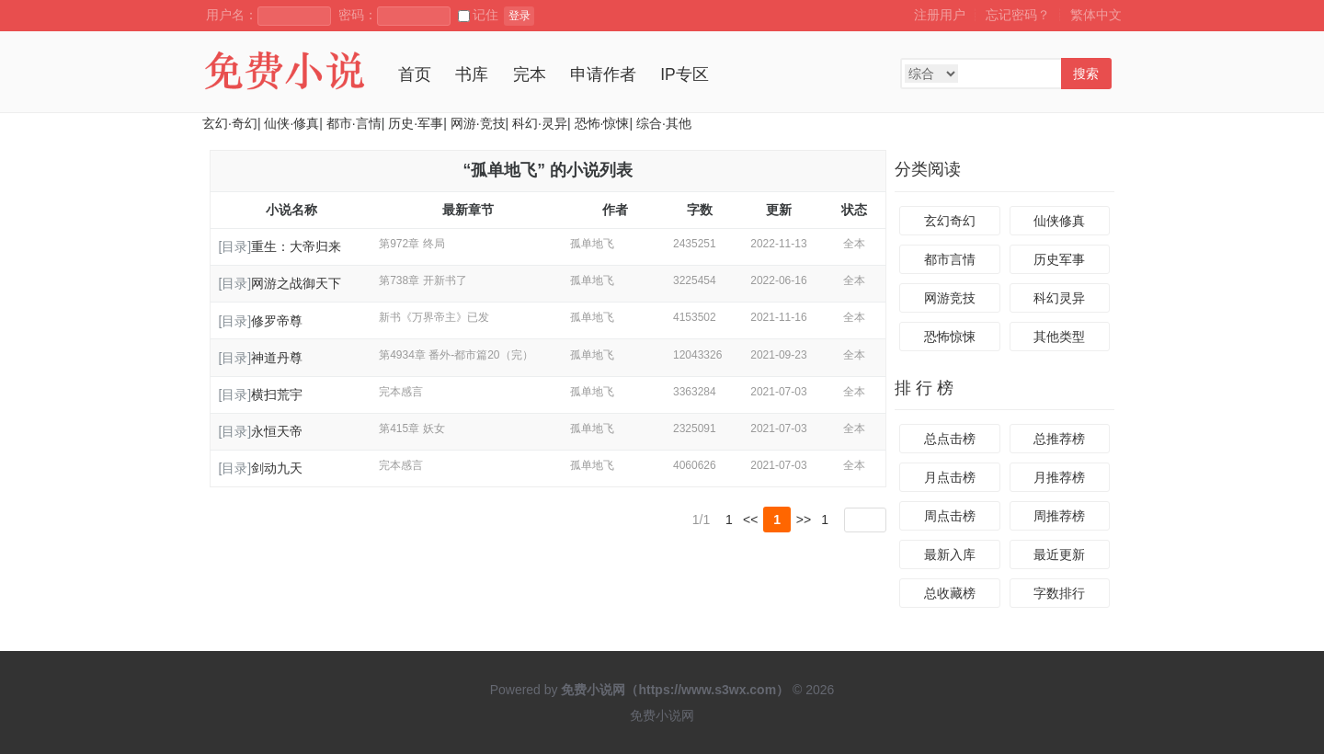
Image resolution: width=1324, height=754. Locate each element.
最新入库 (950, 554)
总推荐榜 (1059, 438)
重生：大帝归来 (296, 246)
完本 (529, 74)
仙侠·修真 (291, 123)
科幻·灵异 (539, 123)
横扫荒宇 (276, 394)
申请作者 (603, 74)
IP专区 (684, 74)
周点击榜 (950, 515)
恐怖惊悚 (950, 336)
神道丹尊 (276, 357)
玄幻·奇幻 (229, 123)
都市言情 (950, 259)
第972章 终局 (411, 243)
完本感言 (401, 391)
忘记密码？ (1018, 14)
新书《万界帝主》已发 (434, 317)
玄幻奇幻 (950, 220)
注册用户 (939, 14)
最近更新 (1059, 554)
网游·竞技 (478, 123)
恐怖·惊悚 (602, 123)
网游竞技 (950, 298)
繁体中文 (1096, 14)
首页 (414, 74)
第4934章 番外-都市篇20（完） (455, 354)
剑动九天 (276, 468)
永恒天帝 (276, 431)
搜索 (1086, 73)
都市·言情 (354, 123)
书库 (471, 74)
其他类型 (1059, 336)
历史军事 (1059, 259)
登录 (519, 15)
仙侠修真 (1059, 220)
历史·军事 (415, 123)
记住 (478, 14)
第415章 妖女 (411, 428)
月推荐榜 (1059, 477)
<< (750, 519)
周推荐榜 (1059, 515)
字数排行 (1059, 593)
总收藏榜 (950, 593)
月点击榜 (950, 477)
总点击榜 (950, 438)
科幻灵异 (1059, 298)
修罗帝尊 (276, 321)
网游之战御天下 (296, 283)
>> (803, 519)
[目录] (234, 246)
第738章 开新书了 (422, 280)
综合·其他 (663, 123)
